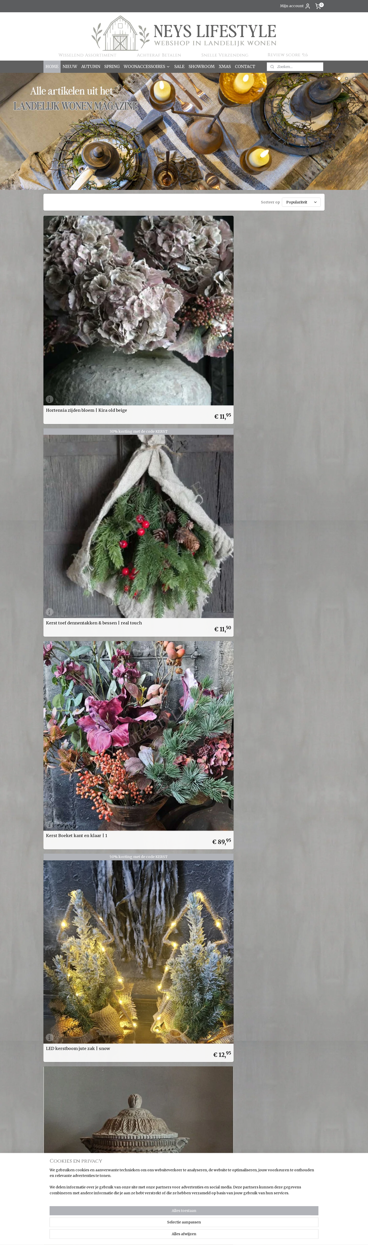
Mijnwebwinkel (270, 1235)
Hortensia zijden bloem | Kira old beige (76, 285)
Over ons (110, 1140)
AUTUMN (90, 66)
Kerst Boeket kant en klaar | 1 (219, 287)
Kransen (53, 1174)
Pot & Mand (56, 1197)
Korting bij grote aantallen (125, 1174)
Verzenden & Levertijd (122, 1157)
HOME (52, 66)
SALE (179, 66)
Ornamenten (57, 1186)
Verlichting (55, 1209)
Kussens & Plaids (61, 1180)
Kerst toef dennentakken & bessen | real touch (145, 285)
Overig (52, 1192)
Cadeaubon (112, 1146)
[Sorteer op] (301, 202)
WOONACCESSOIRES (147, 66)
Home (107, 1134)
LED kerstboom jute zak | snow (286, 285)
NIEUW (70, 66)
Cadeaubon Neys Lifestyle (72, 465)
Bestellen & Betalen (119, 1151)
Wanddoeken (58, 1215)
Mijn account (295, 6)
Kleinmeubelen (59, 1169)
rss (205, 1235)
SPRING (112, 66)
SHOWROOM (202, 66)
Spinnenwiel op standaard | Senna (289, 374)
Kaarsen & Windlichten (66, 1157)
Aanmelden (285, 1146)
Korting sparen (116, 1169)
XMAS (225, 66)
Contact (109, 1192)
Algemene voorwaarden (123, 1180)
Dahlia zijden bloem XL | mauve (142, 374)
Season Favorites (61, 1140)
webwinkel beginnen (224, 1235)
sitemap (194, 1235)
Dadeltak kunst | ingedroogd (218, 376)
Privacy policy (114, 1186)
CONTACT (245, 66)
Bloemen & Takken (63, 1146)
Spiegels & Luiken (62, 1203)
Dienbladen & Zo (60, 1151)
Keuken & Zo (57, 1163)
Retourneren (113, 1163)
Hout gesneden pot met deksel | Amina (70, 374)
